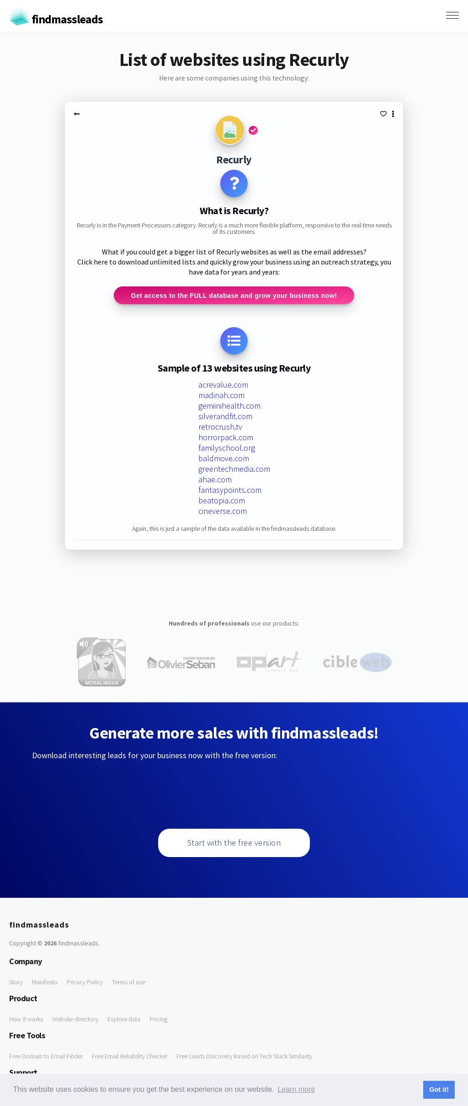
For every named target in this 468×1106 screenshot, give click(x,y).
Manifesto (45, 982)
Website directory (75, 1019)
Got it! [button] (438, 1089)
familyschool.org (226, 448)
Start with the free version (234, 843)
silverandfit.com (225, 416)
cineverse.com (222, 511)
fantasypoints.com (229, 490)
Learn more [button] (296, 1089)
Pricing (158, 1019)
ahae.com (215, 480)
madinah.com (221, 395)
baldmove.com (223, 458)
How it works (26, 1019)
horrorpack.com (225, 437)
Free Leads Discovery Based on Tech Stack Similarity (244, 1056)
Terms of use (128, 982)
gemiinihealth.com (229, 406)
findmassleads (56, 19)
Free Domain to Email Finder (46, 1056)
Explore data (123, 1019)
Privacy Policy (85, 982)
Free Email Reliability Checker (129, 1056)
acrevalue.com (223, 385)
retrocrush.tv (220, 427)
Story (16, 982)
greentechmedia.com (234, 469)
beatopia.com (221, 501)
